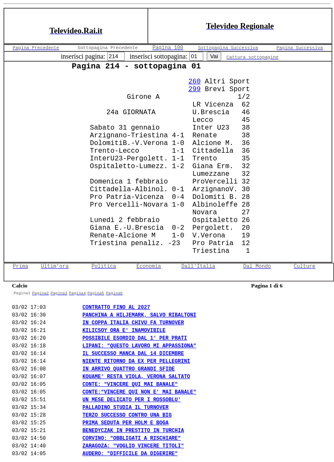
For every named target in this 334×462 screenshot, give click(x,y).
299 (194, 89)
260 (194, 82)
